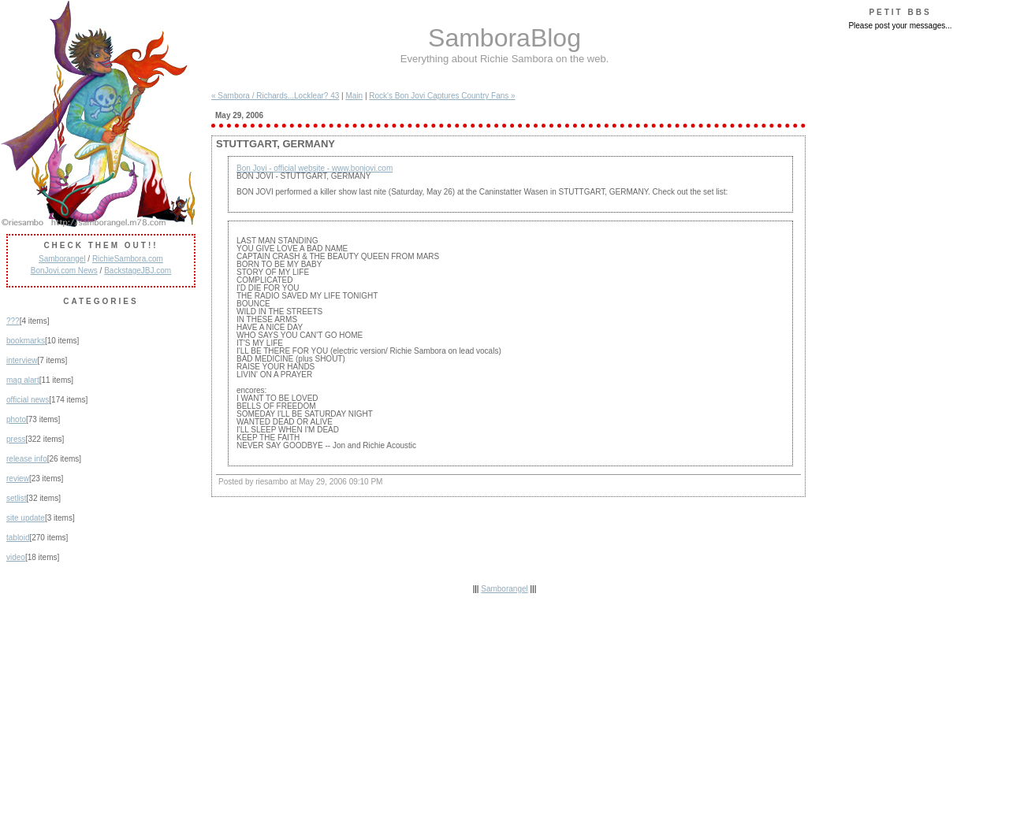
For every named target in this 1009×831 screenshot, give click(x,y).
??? (13, 321)
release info (26, 458)
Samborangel (62, 258)
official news (27, 399)
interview (21, 360)
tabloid (17, 537)
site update (25, 518)
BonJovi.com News (64, 270)
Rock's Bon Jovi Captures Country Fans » (442, 95)
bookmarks (25, 340)
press (15, 439)
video (15, 557)
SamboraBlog (504, 38)
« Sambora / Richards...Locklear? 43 (275, 95)
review (17, 478)
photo (16, 419)
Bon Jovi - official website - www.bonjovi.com (314, 168)
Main (354, 95)
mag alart (22, 380)
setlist (16, 498)
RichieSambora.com (127, 258)
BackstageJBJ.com (137, 270)
